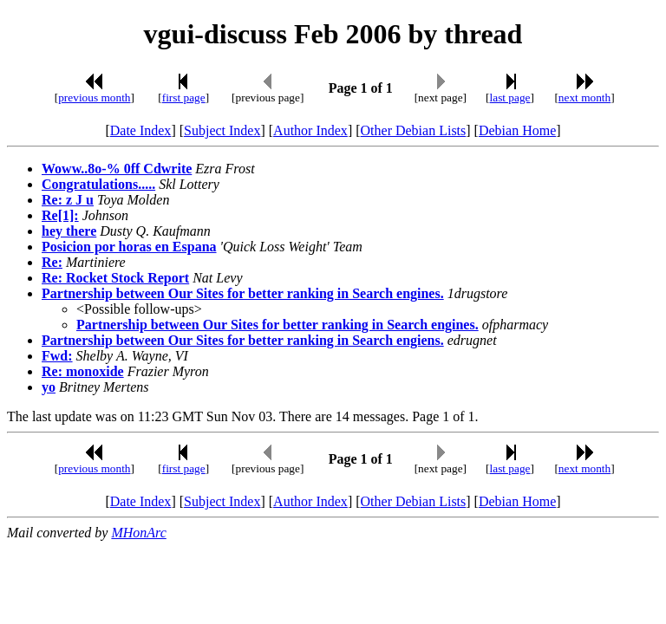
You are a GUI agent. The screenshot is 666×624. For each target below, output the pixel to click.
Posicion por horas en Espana (129, 246)
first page (184, 97)
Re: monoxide (83, 371)
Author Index (310, 130)
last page (510, 97)
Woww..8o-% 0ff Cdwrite (117, 168)
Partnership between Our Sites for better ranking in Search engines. (243, 293)
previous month (94, 97)
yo (49, 387)
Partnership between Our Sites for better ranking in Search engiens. (243, 340)
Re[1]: (60, 215)
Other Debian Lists (414, 130)
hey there (69, 231)
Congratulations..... (98, 184)
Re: (52, 262)
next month (584, 97)
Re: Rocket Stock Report (115, 277)
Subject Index (222, 130)
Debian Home (517, 130)
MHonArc (138, 532)
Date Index (141, 130)
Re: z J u (68, 199)
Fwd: (57, 355)
